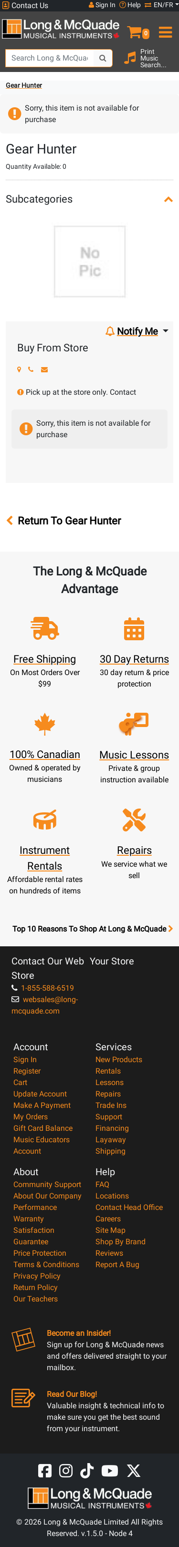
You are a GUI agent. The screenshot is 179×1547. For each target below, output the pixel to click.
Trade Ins (110, 1105)
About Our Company (47, 1195)
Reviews (109, 1253)
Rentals (108, 1071)
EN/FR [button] (159, 5)
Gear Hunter (24, 85)
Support (108, 1116)
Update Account (40, 1093)
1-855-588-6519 (42, 988)
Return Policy (35, 1287)
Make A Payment (42, 1105)
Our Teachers (35, 1298)
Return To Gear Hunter (63, 521)
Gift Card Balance (43, 1128)
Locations (112, 1195)
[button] (134, 28)
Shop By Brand (120, 1241)
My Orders (30, 1116)
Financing (112, 1128)
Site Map (110, 1230)
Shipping (110, 1151)
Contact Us (25, 5)
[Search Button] (103, 58)
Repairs (108, 1093)
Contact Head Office (129, 1207)
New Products (118, 1059)
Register (27, 1071)
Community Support (47, 1184)
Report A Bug (117, 1264)
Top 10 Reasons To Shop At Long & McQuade (92, 929)
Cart (20, 1082)
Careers (108, 1218)
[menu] (164, 28)
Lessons (109, 1082)
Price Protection (39, 1253)
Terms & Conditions (46, 1264)
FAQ (102, 1184)
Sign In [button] (102, 5)
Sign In (25, 1059)
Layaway (110, 1139)
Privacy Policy (37, 1276)
